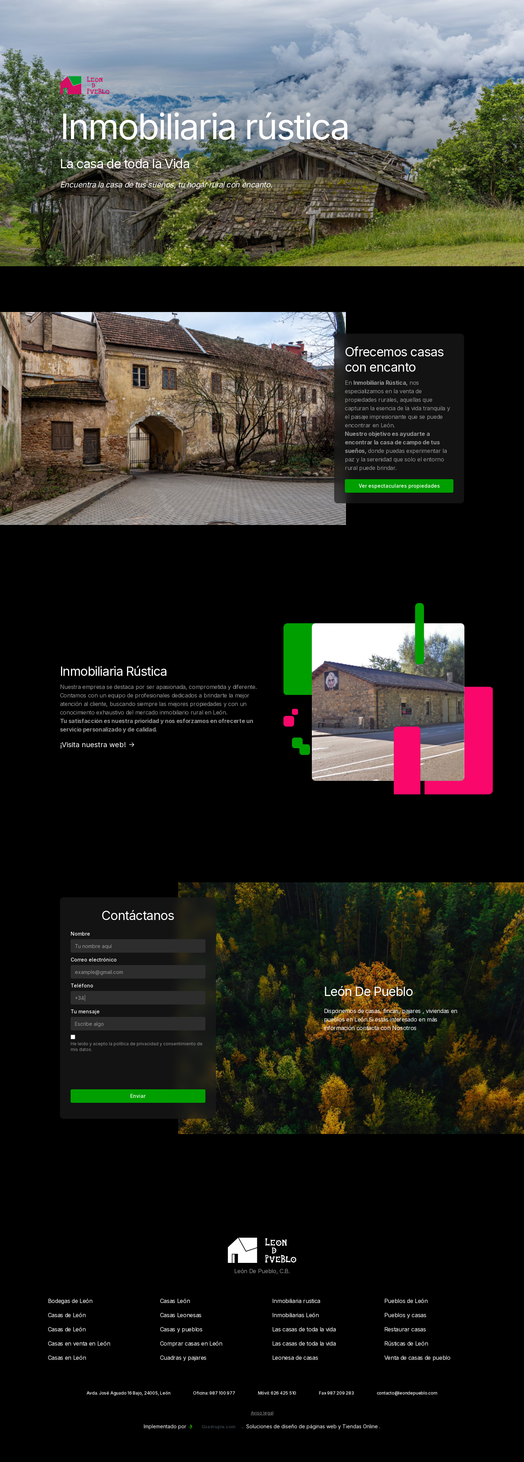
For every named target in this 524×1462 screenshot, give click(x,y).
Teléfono (82, 985)
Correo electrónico (94, 960)
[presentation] (124, 1068)
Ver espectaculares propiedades (399, 486)
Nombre (80, 934)
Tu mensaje (85, 1011)
